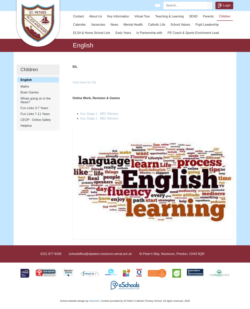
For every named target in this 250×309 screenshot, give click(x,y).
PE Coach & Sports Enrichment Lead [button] (193, 32)
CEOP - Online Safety (36, 119)
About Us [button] (95, 16)
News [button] (114, 24)
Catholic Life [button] (156, 24)
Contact (78, 16)
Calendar (79, 24)
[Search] (185, 5)
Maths (25, 86)
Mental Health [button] (133, 24)
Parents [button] (208, 16)
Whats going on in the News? (36, 100)
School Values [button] (180, 24)
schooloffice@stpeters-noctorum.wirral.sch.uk (100, 254)
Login (224, 5)
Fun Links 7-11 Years (35, 114)
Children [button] (225, 16)
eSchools (94, 300)
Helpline (26, 125)
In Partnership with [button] (149, 32)
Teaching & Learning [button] (169, 16)
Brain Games (30, 92)
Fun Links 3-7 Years (34, 108)
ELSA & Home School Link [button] (91, 32)
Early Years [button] (123, 32)
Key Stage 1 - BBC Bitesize (99, 113)
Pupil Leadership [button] (207, 24)
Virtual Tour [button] (142, 16)
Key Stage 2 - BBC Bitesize (99, 118)
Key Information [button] (118, 16)
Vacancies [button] (98, 24)
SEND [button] (193, 16)
